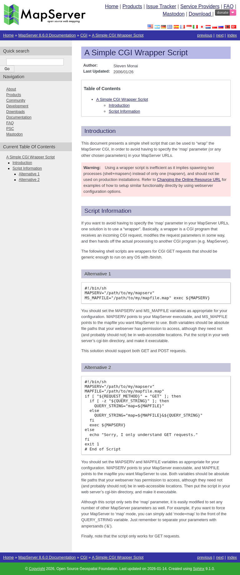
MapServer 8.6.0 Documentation (47, 35)
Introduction (119, 105)
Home (111, 6)
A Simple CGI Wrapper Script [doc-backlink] (136, 52)
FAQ (228, 6)
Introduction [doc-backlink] (100, 131)
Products (132, 6)
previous (204, 35)
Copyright (37, 569)
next (219, 35)
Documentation (19, 117)
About (11, 89)
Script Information (124, 111)
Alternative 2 (29, 179)
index (232, 35)
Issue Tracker (161, 6)
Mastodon (173, 14)
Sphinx (199, 569)
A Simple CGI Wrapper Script (117, 35)
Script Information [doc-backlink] (107, 211)
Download (200, 14)
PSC (10, 128)
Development (17, 106)
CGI (84, 35)
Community (15, 100)
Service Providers (199, 6)
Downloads (15, 112)
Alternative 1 (29, 174)
